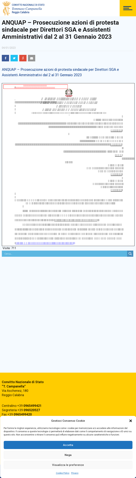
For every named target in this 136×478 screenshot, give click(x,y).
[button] (130, 421)
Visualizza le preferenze (68, 465)
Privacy (74, 473)
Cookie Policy (62, 473)
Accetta (68, 445)
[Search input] (65, 254)
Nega (68, 455)
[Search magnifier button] (130, 254)
